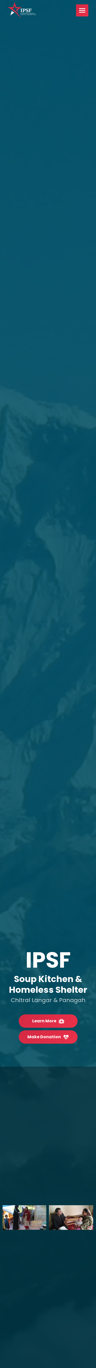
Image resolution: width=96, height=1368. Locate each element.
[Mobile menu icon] (82, 10)
